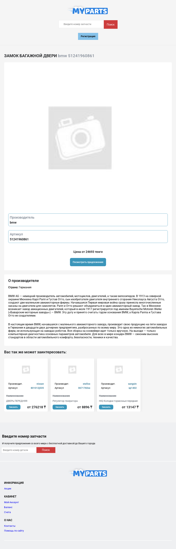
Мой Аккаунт (11, 502)
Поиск (111, 24)
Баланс (8, 507)
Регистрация (88, 36)
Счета (7, 512)
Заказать (13, 407)
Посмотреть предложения (88, 262)
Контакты (9, 526)
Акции (7, 488)
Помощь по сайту (14, 530)
